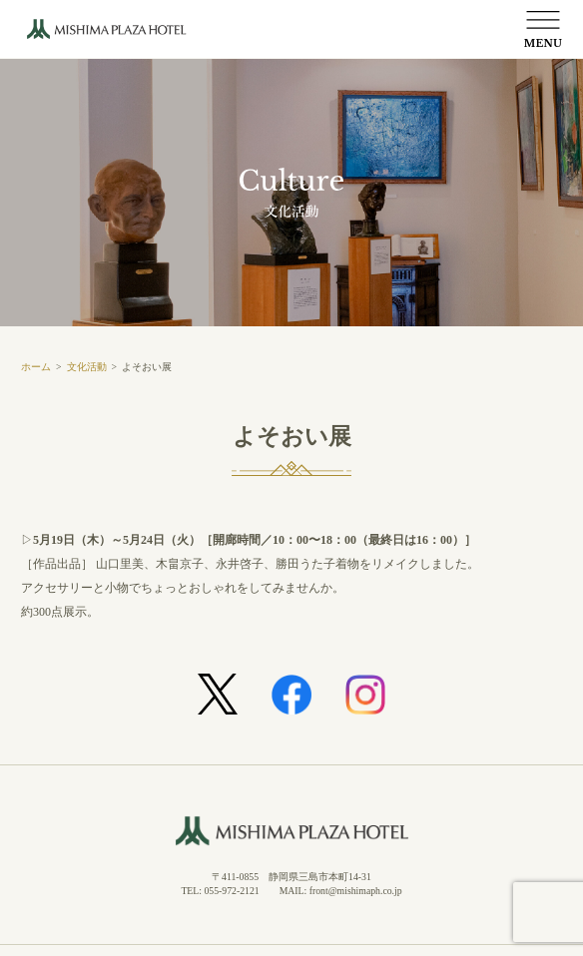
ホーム (36, 366)
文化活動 (87, 366)
